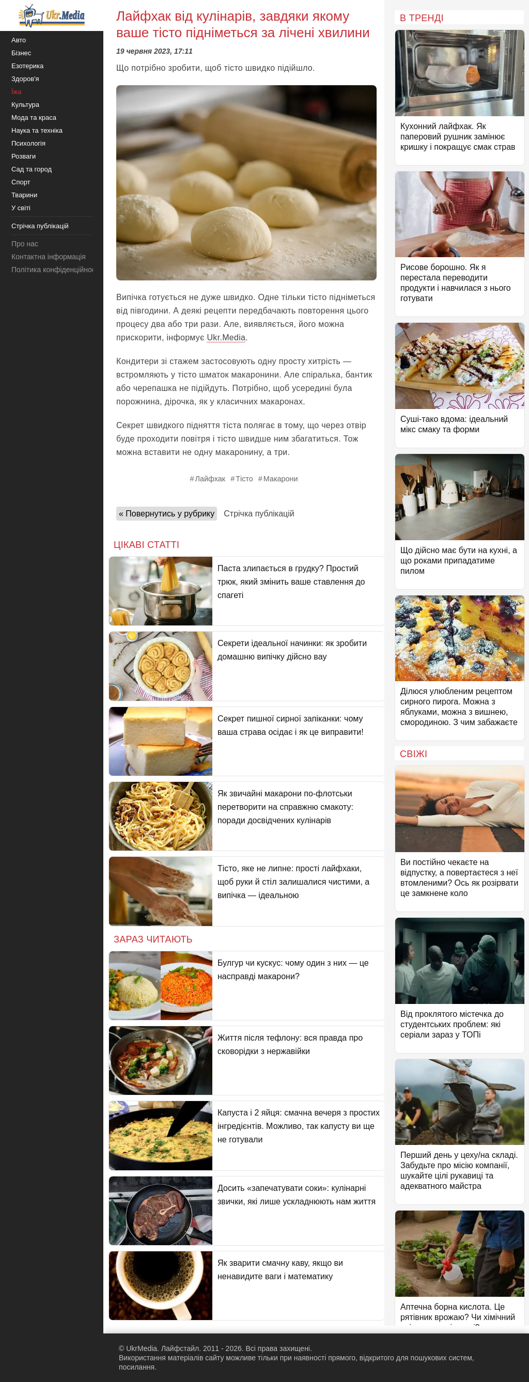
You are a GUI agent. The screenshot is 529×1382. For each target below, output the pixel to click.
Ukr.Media (226, 337)
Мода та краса (33, 117)
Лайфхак (210, 479)
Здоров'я (25, 79)
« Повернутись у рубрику (166, 513)
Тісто (244, 479)
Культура (25, 104)
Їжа (16, 92)
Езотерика (27, 66)
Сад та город (31, 169)
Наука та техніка (37, 130)
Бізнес (21, 53)
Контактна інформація (48, 257)
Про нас (24, 244)
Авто (18, 40)
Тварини (24, 195)
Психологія (28, 143)
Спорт (20, 182)
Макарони (280, 479)
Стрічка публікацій (259, 513)
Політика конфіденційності (55, 269)
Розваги (23, 156)
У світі (20, 208)
